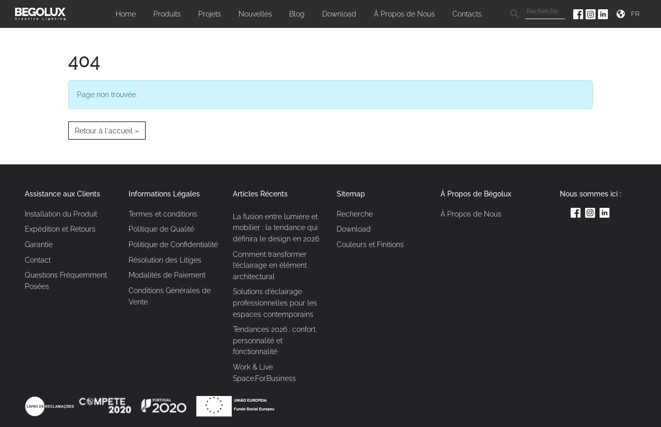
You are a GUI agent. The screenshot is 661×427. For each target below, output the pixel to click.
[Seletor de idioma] (637, 14)
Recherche (355, 213)
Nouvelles (255, 13)
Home (126, 13)
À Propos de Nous (404, 13)
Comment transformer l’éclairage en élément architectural (270, 265)
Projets (209, 13)
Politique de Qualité (161, 228)
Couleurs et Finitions (370, 244)
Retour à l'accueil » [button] (107, 130)
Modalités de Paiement (167, 274)
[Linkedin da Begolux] (603, 13)
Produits (167, 13)
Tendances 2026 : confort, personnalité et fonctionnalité (275, 340)
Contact (38, 259)
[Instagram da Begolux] (592, 13)
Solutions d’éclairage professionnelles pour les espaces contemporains (275, 302)
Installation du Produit (61, 213)
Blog (297, 13)
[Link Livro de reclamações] (50, 405)
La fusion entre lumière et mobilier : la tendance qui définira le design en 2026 (276, 227)
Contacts (467, 13)
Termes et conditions (163, 213)
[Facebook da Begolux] (579, 13)
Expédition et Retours (60, 228)
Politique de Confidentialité (173, 244)
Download (339, 13)
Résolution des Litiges (165, 259)
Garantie (39, 244)
